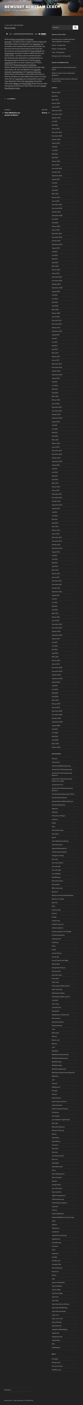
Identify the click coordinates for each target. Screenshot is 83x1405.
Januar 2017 (55, 360)
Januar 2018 (55, 317)
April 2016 (55, 393)
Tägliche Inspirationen (58, 1195)
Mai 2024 (55, 96)
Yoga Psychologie (57, 1293)
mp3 (53, 1080)
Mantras (54, 1043)
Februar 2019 (56, 269)
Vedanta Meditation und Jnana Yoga (63, 1217)
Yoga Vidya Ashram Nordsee (60, 1304)
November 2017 (57, 324)
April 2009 (55, 696)
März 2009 (55, 700)
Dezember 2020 (57, 204)
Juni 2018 (55, 299)
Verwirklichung (56, 1242)
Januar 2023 (56, 128)
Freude (54, 949)
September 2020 (57, 215)
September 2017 (57, 331)
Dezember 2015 (57, 407)
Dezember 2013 (57, 494)
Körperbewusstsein (58, 1022)
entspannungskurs (57, 928)
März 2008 (55, 743)
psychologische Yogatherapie (61, 1119)
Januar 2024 (56, 107)
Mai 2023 (55, 125)
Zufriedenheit (56, 1347)
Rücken (54, 1134)
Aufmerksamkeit (57, 844)
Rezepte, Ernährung (58, 1130)
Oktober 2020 (56, 212)
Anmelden (55, 1359)
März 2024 (55, 100)
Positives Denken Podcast (60, 1109)
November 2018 (57, 280)
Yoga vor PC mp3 (57, 1318)
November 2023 (57, 114)
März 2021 (55, 194)
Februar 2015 (56, 443)
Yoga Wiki (19, 79)
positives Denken (57, 1105)
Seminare (55, 1152)
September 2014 (57, 461)
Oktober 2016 (56, 371)
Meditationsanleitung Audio (60, 1054)
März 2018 (55, 309)
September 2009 (57, 678)
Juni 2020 (55, 219)
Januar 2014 (55, 490)
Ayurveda (55, 859)
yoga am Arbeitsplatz (58, 1282)
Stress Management (58, 1174)
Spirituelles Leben (57, 1166)
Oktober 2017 (56, 327)
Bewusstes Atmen (57, 881)
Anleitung (55, 812)
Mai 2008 (55, 736)
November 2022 (57, 136)
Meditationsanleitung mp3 (60, 1058)
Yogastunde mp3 (57, 1336)
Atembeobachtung (57, 830)
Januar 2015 (55, 447)
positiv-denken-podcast (59, 1101)
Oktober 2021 (56, 172)
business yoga (56, 910)
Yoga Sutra (55, 1297)
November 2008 (57, 714)
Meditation (55, 1051)
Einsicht (54, 913)
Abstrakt (54, 758)
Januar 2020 (56, 230)
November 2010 (57, 628)
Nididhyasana (56, 1087)
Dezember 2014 (57, 450)
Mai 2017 (55, 346)
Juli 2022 (54, 147)
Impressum (7, 1390)
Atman (54, 837)
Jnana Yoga (55, 1004)
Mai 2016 (55, 389)
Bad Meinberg (56, 877)
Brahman (55, 902)
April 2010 (55, 653)
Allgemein (11, 98)
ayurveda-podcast (57, 863)
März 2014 (55, 483)
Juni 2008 (55, 733)
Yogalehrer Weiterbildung (59, 1329)
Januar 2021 (55, 201)
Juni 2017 (55, 342)
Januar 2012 (55, 577)
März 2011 (55, 613)
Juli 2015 (54, 425)
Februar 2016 (56, 400)
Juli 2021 (54, 183)
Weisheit (38, 51)
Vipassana (55, 1253)
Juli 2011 (54, 599)
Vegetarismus (56, 1239)
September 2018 (57, 288)
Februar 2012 (56, 573)
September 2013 (57, 505)
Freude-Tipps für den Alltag (60, 960)
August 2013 (56, 508)
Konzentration (56, 1018)
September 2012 (57, 548)
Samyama (55, 1145)
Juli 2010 (54, 642)
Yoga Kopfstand (17, 72)
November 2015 (57, 411)
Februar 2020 (56, 226)
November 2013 (57, 497)
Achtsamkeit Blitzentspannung (61, 766)
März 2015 (55, 440)
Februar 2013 (56, 530)
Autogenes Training (58, 855)
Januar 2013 (55, 534)
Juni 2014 (55, 472)
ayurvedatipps (56, 873)
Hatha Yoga (55, 982)
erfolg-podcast (56, 939)
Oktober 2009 (56, 675)
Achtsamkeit (56, 762)
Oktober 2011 (56, 588)
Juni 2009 (55, 689)
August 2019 (56, 248)
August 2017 (56, 335)
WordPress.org (56, 1370)
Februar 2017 (56, 356)
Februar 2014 (56, 487)
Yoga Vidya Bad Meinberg (60, 1307)
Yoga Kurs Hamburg (33, 72)
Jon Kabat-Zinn (56, 1007)
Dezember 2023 (57, 110)
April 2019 (55, 262)
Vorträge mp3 (56, 1260)
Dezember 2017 (57, 320)
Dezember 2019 (57, 233)
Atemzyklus (55, 834)
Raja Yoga (55, 1123)
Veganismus (55, 1228)
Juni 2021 (55, 186)
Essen (54, 946)
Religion (16, 83)
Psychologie (27, 83)
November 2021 (57, 168)
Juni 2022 (55, 150)
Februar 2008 (56, 747)
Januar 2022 (55, 165)
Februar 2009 (56, 704)
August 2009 (56, 682)
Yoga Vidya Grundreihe (59, 1311)
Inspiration (55, 1000)
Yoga (32, 51)
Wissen (54, 1275)
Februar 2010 (56, 660)
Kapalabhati (55, 1011)
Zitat (53, 1344)
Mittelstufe (55, 1076)
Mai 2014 (55, 476)
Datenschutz (8, 1400)
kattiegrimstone (57, 67)
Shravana (55, 1159)
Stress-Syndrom (57, 1177)
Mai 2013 (55, 519)
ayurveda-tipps (56, 870)
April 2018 (55, 306)
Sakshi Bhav (55, 1137)
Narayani (54, 1083)
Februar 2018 (56, 313)
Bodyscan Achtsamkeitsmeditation (62, 895)
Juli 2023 (54, 121)
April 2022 (55, 157)
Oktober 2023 (56, 118)
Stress (54, 1170)
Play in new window (18, 39)
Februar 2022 (56, 161)
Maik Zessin (55, 1033)
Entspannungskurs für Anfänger (61, 931)
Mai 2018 (55, 302)
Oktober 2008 (56, 718)
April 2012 (55, 566)
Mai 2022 (55, 154)
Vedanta (54, 1210)
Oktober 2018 (56, 284)
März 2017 (55, 353)
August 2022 (56, 143)
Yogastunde (55, 1333)
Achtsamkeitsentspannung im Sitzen (63, 794)
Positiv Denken (56, 1098)
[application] (26, 34)
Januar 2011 (55, 620)
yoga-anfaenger (57, 1322)
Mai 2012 (55, 563)
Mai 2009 (55, 693)
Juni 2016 (55, 385)
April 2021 (55, 190)
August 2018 (56, 291)
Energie (54, 917)
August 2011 (56, 595)
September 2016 (57, 374)
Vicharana (55, 1246)
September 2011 (57, 591)
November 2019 (57, 237)
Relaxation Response (58, 1127)
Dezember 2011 (57, 581)
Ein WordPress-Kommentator (61, 79)
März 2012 (55, 570)
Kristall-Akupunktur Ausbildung (25, 65)
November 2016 (57, 367)
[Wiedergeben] (7, 34)
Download (29, 39)
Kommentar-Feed (57, 1366)
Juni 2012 (55, 559)
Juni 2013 (55, 516)
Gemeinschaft (56, 971)
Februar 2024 (56, 103)
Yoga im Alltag (56, 1289)
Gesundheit (55, 978)
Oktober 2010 (56, 631)
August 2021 (56, 179)
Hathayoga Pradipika (58, 993)
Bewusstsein (56, 884)
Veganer (54, 1224)
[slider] (23, 33)
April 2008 (55, 740)
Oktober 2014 (56, 458)
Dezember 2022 (57, 132)
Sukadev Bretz (56, 1184)
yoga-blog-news (57, 1326)
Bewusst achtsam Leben (32, 7)
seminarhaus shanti (58, 1156)
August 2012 (56, 552)
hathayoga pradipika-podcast (61, 996)
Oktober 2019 (56, 241)
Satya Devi (55, 1148)
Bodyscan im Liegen (58, 899)
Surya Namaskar (57, 1188)
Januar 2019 (55, 273)
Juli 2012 (54, 555)
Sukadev (20, 25)
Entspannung (56, 920)
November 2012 (57, 541)
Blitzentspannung (57, 888)
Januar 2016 (55, 403)
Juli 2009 (55, 685)
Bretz (53, 906)
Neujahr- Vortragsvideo (59, 49)
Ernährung (55, 942)
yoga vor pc (55, 1315)
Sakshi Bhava (56, 1141)
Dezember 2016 (57, 364)
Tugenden (55, 1206)
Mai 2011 (54, 606)
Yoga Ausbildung (57, 1286)
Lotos (53, 1029)
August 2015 (56, 421)
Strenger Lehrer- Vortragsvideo (61, 56)
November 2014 (57, 454)
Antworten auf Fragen (58, 816)
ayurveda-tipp (56, 866)
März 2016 (55, 396)
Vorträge (54, 1257)
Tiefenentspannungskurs (59, 1203)
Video (53, 1250)
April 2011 (55, 610)
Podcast (54, 1094)
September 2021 (57, 175)
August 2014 (56, 465)
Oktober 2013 (56, 501)
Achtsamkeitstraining (58, 805)
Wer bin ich (55, 1271)
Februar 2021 (56, 197)
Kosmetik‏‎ (8, 42)
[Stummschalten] (39, 34)
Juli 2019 (54, 251)
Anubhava (55, 819)
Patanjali (54, 1090)
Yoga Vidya (55, 1300)
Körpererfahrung (57, 1025)
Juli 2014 (54, 468)
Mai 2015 (55, 432)
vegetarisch (55, 1232)
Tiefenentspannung (58, 1199)
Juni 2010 (55, 646)
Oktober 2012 (56, 544)
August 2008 (56, 725)
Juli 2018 (54, 295)
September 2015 (57, 418)
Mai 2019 (55, 259)
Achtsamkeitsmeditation (59, 797)
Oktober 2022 (56, 139)
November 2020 (57, 208)
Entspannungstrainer (58, 935)
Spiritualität (29, 81)
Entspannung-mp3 (57, 924)
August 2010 (56, 638)
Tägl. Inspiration (56, 1192)
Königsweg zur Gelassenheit (60, 1015)
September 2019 (57, 244)
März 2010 (55, 657)
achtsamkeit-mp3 (57, 784)
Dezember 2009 (57, 667)
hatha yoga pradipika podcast (61, 986)
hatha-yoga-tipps (57, 989)
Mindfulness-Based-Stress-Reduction (63, 1072)
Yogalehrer (36, 44)
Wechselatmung (57, 1268)
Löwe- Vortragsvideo (58, 52)
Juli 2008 (55, 729)
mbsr (53, 1047)
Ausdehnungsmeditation (59, 852)
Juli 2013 (54, 512)
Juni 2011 (55, 602)
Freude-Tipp (55, 957)
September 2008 (57, 722)
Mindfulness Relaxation (59, 1069)
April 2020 (55, 222)
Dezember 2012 (57, 537)
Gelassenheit (9, 53)
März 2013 (55, 526)
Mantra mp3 (55, 1040)
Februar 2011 (56, 617)
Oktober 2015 (56, 414)
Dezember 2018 (57, 277)
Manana (54, 1036)
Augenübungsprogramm (59, 848)
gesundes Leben (57, 975)
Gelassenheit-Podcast (58, 967)
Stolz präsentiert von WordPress (23, 1400)
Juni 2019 (55, 255)
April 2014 (55, 479)
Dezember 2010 (57, 624)
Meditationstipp (56, 1062)
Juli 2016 (54, 382)
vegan (54, 1221)
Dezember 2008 (57, 711)
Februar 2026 (56, 92)
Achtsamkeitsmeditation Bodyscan (62, 801)
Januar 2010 (56, 664)
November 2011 (57, 584)
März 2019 (55, 266)
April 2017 (55, 349)
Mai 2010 (55, 649)
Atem (53, 826)
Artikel (54, 823)
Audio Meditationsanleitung (60, 841)
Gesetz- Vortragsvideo (59, 45)
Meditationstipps (57, 1065)
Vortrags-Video (56, 1264)
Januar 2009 (56, 707)
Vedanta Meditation (58, 1213)
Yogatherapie (56, 1340)
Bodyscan (55, 892)
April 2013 (55, 523)
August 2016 (56, 378)
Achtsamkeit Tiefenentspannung (62, 769)
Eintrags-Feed (56, 1362)
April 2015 (55, 436)
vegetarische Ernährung (59, 1235)
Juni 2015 (55, 429)
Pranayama (55, 1112)
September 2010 (57, 635)
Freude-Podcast (57, 953)
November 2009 (57, 671)
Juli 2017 (54, 338)
